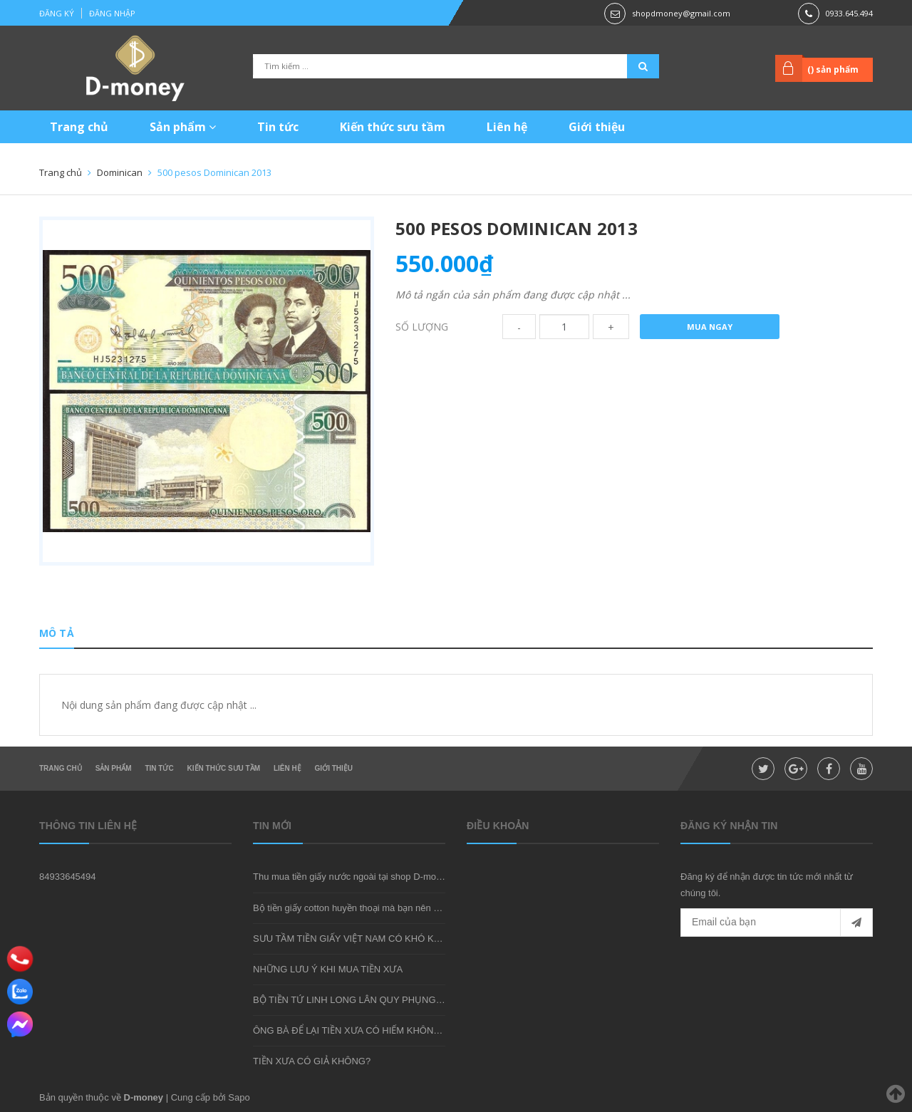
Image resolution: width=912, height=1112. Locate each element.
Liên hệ (507, 127)
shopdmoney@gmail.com (681, 13)
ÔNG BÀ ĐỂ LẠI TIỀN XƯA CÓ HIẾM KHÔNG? (349, 1030)
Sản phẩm (183, 127)
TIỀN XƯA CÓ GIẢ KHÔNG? (311, 1061)
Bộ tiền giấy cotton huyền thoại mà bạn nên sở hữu (358, 908)
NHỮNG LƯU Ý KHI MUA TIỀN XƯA (328, 969)
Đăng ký (56, 13)
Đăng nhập (112, 13)
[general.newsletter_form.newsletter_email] (776, 922)
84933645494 (67, 876)
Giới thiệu (597, 127)
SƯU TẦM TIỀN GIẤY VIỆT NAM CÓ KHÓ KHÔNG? (360, 938)
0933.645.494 (849, 13)
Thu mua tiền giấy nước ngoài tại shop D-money (352, 876)
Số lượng (421, 326)
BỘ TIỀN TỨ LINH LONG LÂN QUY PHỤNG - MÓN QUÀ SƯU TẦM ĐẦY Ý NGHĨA (423, 999)
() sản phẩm (833, 69)
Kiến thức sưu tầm (392, 127)
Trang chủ (79, 127)
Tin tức (278, 127)
